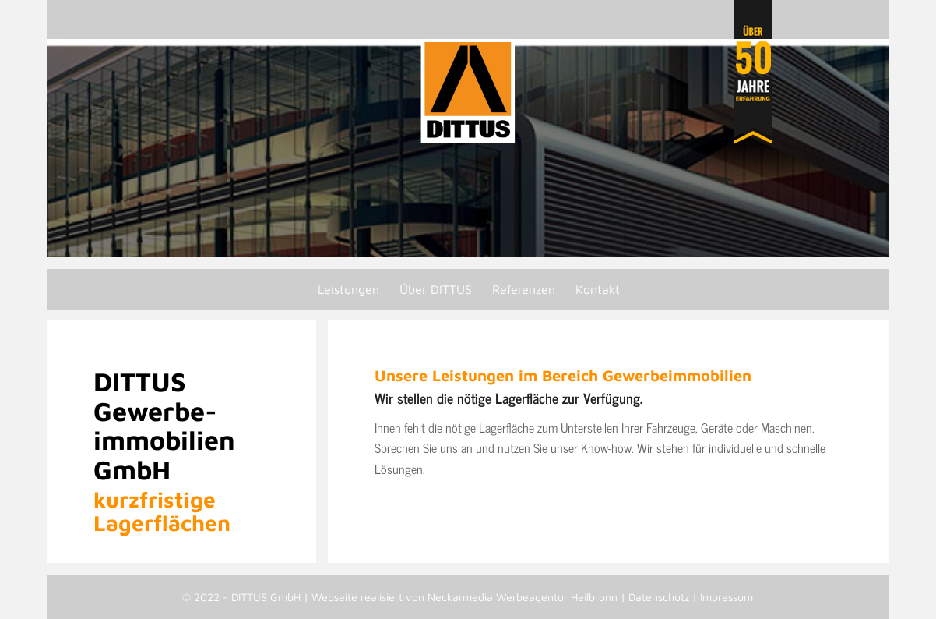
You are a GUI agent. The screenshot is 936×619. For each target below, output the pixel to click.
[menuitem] (347, 290)
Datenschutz (658, 596)
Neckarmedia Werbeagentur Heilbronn (523, 596)
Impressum (726, 596)
